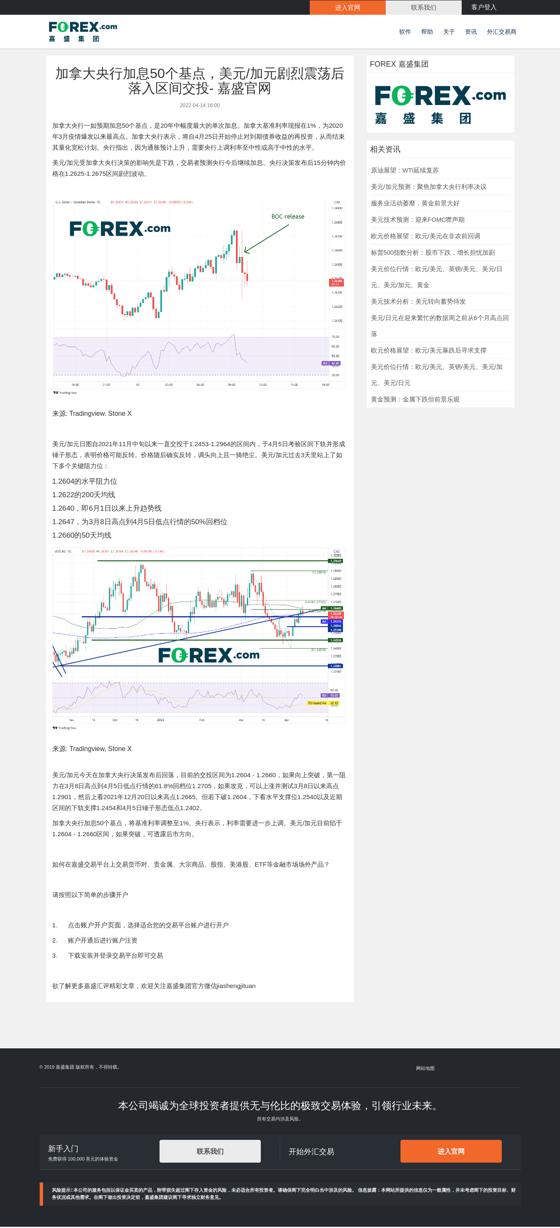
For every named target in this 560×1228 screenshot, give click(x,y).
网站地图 (425, 1069)
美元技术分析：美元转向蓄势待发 (418, 302)
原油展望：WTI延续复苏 (405, 171)
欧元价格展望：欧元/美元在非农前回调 (425, 237)
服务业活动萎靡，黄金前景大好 (415, 204)
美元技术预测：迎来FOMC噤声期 (418, 221)
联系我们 (210, 1152)
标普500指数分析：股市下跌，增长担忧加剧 (433, 253)
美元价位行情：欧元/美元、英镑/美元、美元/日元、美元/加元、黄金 (437, 278)
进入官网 (451, 1152)
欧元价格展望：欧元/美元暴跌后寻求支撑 (429, 351)
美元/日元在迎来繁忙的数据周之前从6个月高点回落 (440, 327)
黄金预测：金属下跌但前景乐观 (415, 400)
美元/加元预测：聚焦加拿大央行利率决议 (429, 188)
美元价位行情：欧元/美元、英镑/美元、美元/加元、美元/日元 (437, 376)
